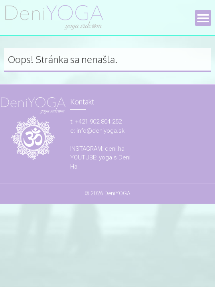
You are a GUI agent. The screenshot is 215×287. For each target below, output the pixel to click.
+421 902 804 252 (98, 121)
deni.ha (114, 148)
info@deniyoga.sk (100, 130)
